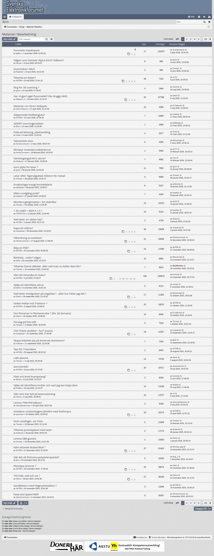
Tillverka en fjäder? (25, 77)
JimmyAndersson (23, 406)
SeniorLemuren (22, 144)
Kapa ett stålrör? (23, 228)
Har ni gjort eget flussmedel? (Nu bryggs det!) (40, 96)
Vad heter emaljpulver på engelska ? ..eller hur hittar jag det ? (50, 293)
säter (175, 465)
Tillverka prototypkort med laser (33, 430)
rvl (174, 77)
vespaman (20, 231)
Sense (18, 63)
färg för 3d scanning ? (26, 87)
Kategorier (17, 17)
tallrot (18, 288)
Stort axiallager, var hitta (28, 421)
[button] (177, 39)
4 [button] (194, 39)
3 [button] (190, 39)
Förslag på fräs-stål (25, 322)
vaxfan (175, 284)
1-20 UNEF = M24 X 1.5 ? (28, 210)
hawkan (176, 114)
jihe (17, 460)
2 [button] (186, 39)
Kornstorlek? (21, 366)
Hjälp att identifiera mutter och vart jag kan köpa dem (45, 385)
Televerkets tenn (23, 141)
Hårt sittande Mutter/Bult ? (30, 447)
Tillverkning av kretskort (28, 238)
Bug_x (175, 457)
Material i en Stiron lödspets (30, 106)
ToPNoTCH (21, 214)
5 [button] (198, 39)
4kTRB (19, 81)
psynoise (19, 414)
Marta (18, 379)
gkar (174, 340)
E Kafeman (177, 105)
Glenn (18, 296)
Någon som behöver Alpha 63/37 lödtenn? (39, 60)
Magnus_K (20, 99)
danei (175, 357)
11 (127, 279)
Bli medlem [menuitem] (210, 17)
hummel (176, 87)
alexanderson (178, 366)
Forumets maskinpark (27, 50)
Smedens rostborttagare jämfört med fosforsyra (42, 411)
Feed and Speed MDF (26, 494)
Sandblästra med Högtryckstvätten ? (35, 485)
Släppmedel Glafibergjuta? (29, 114)
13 (134, 279)
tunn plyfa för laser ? (26, 167)
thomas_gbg (178, 447)
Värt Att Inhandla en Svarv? (30, 275)
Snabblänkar (5, 17)
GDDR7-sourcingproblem (28, 123)
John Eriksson (22, 109)
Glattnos (19, 161)
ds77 (175, 149)
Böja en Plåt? (21, 247)
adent (175, 96)
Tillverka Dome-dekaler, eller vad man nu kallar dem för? (47, 266)
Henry (175, 438)
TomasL (176, 68)
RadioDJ (19, 72)
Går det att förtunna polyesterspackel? (36, 457)
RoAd (175, 219)
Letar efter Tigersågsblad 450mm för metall (39, 175)
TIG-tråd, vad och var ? (27, 475)
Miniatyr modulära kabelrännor (32, 149)
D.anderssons (178, 50)
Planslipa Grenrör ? (25, 466)
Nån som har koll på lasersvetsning (34, 394)
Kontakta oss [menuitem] (140, 537)
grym (175, 60)
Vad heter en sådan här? (28, 219)
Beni (18, 126)
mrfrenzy (177, 123)
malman (19, 343)
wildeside (20, 187)
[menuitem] (191, 16)
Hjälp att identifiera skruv (29, 285)
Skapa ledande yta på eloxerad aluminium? (39, 340)
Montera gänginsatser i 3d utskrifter (35, 202)
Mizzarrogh (177, 140)
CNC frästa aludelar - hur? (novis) (33, 330)
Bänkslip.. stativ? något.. (28, 257)
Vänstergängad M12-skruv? (30, 158)
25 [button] (205, 39)
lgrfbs (18, 53)
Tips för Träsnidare (25, 349)
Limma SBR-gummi (25, 438)
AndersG (19, 433)
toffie (18, 261)
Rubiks (19, 388)
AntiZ (175, 201)
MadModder (178, 266)
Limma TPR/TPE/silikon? (28, 402)
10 (123, 279)
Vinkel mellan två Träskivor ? (30, 303)
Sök (25, 22)
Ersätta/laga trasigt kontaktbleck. (33, 184)
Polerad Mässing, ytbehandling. (32, 132)
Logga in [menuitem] (205, 17)
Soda (18, 135)
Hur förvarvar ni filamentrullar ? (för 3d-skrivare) (42, 313)
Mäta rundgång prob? (26, 193)
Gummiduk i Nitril (24, 69)
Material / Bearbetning (19, 34)
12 (130, 279)
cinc (174, 158)
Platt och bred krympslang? (30, 376)
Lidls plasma (21, 358)
